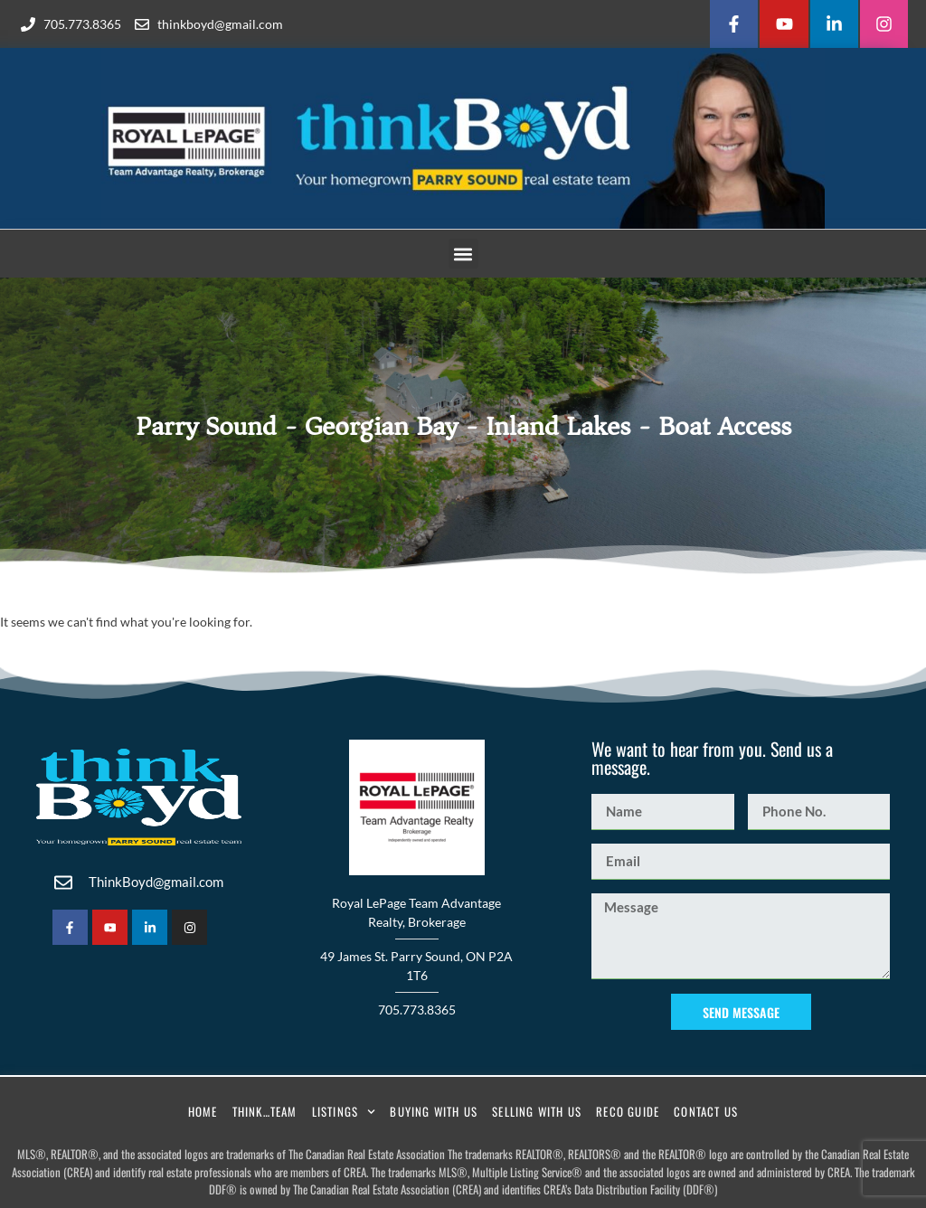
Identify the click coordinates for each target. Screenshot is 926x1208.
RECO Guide (627, 1111)
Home (203, 1111)
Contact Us (706, 1111)
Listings (344, 1112)
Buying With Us (433, 1111)
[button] (463, 254)
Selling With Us (536, 1111)
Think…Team (265, 1111)
